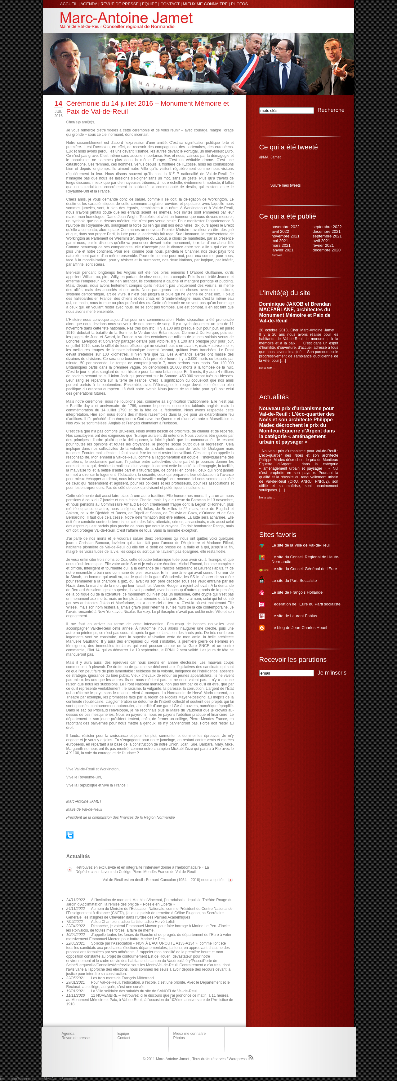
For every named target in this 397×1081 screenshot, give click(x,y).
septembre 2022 (327, 226)
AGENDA (88, 4)
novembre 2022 (286, 226)
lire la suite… (267, 368)
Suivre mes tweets (285, 185)
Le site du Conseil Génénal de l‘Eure (304, 568)
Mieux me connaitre (189, 1033)
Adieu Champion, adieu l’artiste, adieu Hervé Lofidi (133, 921)
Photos (179, 1038)
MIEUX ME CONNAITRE (205, 4)
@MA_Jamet (270, 157)
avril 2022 (280, 231)
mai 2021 (280, 240)
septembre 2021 (327, 236)
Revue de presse (76, 1038)
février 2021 (323, 245)
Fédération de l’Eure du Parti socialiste (306, 604)
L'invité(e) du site (285, 293)
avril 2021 (321, 240)
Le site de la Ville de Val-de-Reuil (301, 545)
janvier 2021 (283, 250)
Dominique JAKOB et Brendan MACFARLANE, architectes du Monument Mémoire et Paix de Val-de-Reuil (295, 312)
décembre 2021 (327, 231)
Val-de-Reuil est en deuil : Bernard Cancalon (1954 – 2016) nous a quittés (164, 880)
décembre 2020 (327, 250)
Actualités (274, 397)
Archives (277, 255)
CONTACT (170, 4)
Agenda (68, 1033)
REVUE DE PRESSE (119, 4)
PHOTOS (239, 4)
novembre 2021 (286, 236)
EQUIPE (149, 4)
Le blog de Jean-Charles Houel (299, 627)
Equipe (123, 1033)
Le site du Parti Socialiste (294, 580)
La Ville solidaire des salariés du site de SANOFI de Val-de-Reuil (144, 991)
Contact (124, 1038)
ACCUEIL (69, 4)
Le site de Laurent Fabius (294, 616)
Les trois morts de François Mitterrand (122, 978)
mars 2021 (281, 245)
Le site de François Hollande (297, 592)
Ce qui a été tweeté (288, 147)
